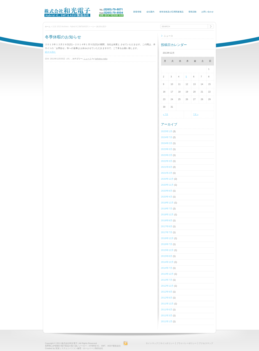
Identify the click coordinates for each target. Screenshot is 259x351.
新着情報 (137, 12)
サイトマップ (152, 343)
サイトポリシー (167, 343)
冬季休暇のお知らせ (63, 37)
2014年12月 (167, 262)
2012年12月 (167, 285)
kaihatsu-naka (101, 59)
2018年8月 (166, 220)
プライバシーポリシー (187, 343)
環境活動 (192, 12)
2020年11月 (167, 184)
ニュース (87, 59)
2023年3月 (166, 149)
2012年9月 (166, 291)
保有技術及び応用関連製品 (171, 12)
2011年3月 (166, 315)
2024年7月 (166, 137)
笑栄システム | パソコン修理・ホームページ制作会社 (79, 348)
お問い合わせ (207, 12)
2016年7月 (166, 244)
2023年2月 (166, 155)
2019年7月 (166, 208)
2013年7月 (166, 279)
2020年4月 (166, 196)
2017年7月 (166, 232)
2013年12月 (167, 274)
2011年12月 (167, 303)
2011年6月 (166, 309)
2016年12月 (167, 238)
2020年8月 (166, 190)
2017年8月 (166, 226)
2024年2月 (166, 143)
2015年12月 (167, 250)
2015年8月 (166, 256)
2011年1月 (166, 321)
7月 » (195, 114)
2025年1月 (166, 131)
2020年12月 (167, 178)
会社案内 (150, 12)
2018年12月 (167, 214)
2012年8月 (166, 297)
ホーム (47, 27)
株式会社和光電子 (69, 343)
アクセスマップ (206, 343)
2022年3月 (166, 161)
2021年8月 (166, 167)
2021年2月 (166, 173)
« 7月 (165, 114)
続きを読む (50, 52)
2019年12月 (167, 202)
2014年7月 (166, 268)
